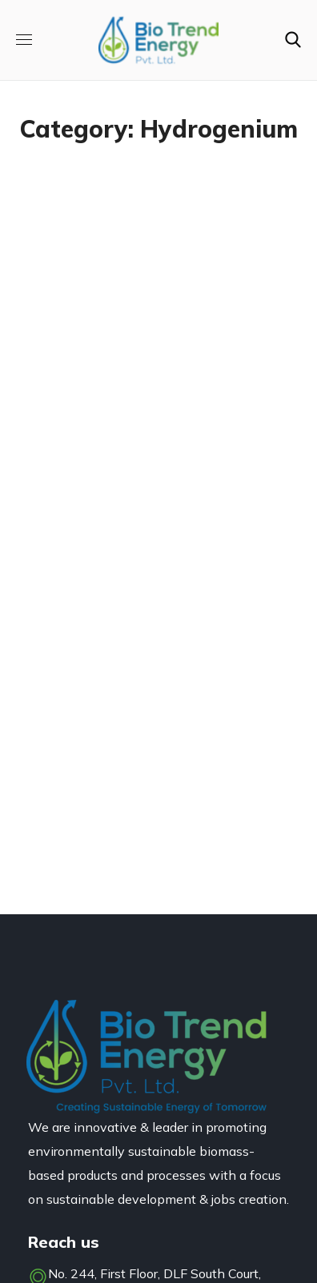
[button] (293, 40)
